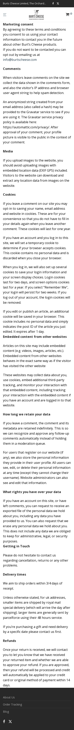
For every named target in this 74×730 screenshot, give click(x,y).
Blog (6, 711)
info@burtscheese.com (20, 59)
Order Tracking (12, 704)
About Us (9, 697)
